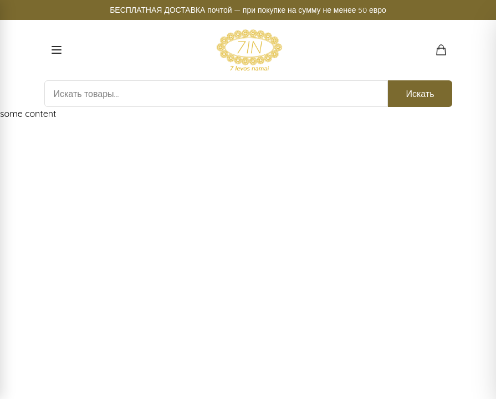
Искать (420, 93)
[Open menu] (56, 50)
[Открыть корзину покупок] (441, 50)
